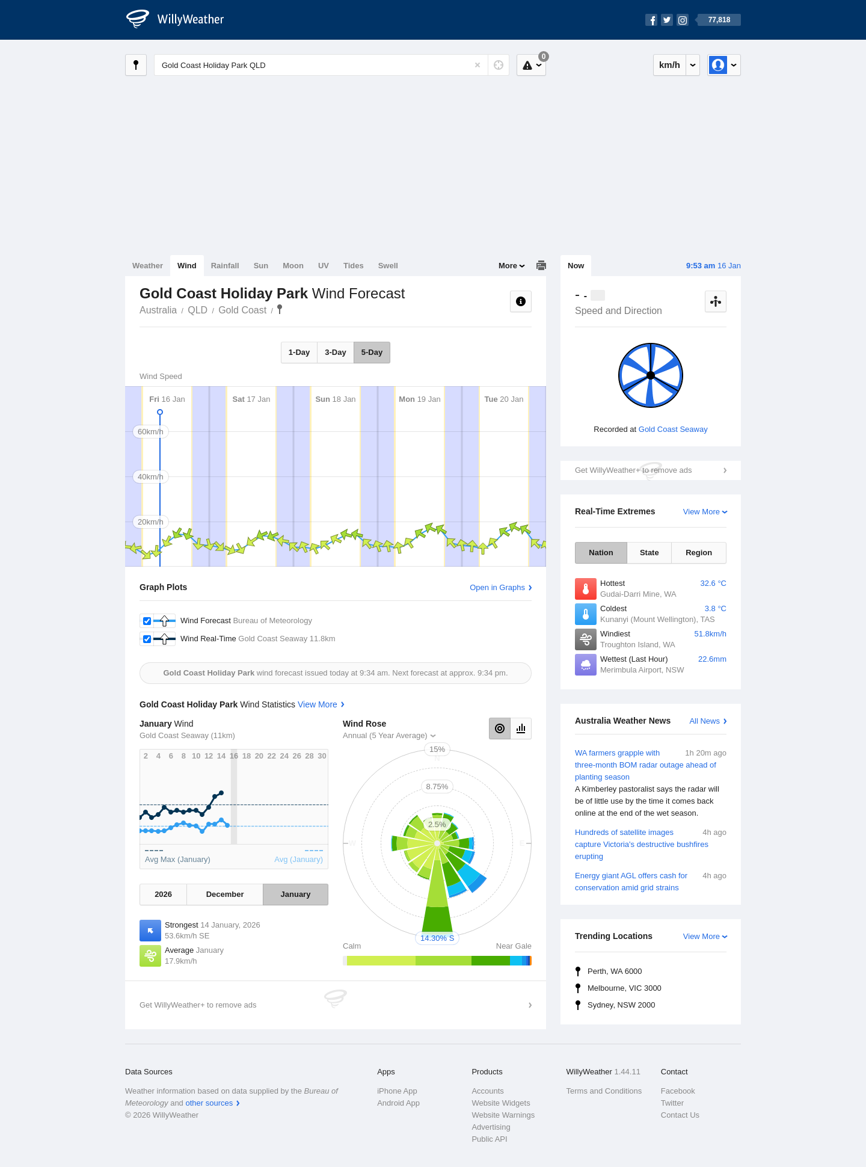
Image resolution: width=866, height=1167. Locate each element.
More (508, 265)
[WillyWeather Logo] (181, 19)
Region (699, 552)
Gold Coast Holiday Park (280, 309)
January (296, 894)
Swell (388, 265)
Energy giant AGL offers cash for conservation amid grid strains (650, 881)
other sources (209, 1102)
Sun (261, 265)
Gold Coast (242, 310)
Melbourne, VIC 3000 (625, 988)
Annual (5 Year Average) (385, 735)
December (225, 894)
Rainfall (225, 265)
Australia (158, 310)
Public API (489, 1139)
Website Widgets (500, 1102)
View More (701, 511)
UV (323, 265)
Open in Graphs (497, 587)
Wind (187, 265)
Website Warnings (503, 1114)
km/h (669, 65)
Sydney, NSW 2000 (621, 1004)
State (649, 552)
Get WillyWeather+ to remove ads (633, 470)
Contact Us (680, 1114)
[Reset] (477, 65)
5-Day (371, 352)
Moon (293, 265)
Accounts (487, 1090)
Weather (147, 265)
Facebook (678, 1090)
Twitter (672, 1102)
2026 (163, 894)
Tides (353, 265)
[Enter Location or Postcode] (331, 65)
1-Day (299, 352)
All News (704, 720)
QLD (197, 310)
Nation (601, 552)
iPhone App (397, 1090)
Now (576, 265)
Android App (398, 1102)
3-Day (335, 352)
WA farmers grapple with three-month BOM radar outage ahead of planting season (650, 783)
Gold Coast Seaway (673, 429)
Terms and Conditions (604, 1090)
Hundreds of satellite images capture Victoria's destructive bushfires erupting (650, 844)
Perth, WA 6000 (615, 971)
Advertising (490, 1127)
